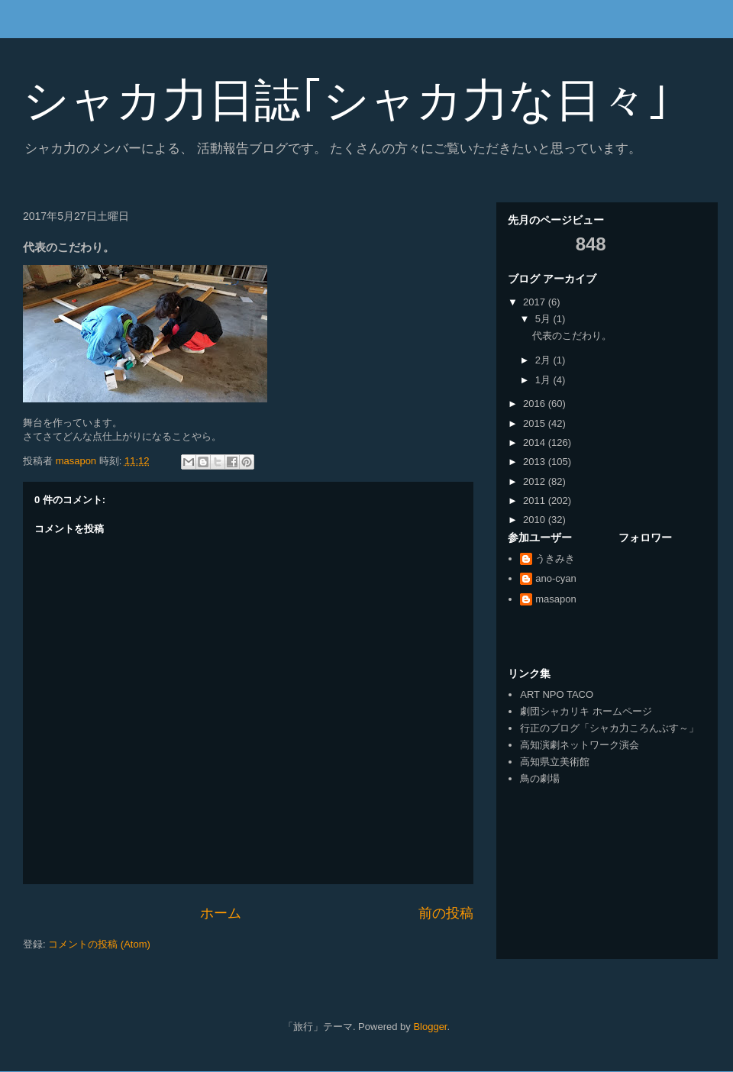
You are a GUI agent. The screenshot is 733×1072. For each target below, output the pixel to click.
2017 (535, 302)
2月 (544, 360)
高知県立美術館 (554, 761)
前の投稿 (445, 913)
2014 (535, 442)
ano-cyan (555, 578)
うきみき (555, 558)
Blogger (430, 1026)
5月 (544, 319)
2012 (535, 481)
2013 (535, 461)
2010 (535, 519)
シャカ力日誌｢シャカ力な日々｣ (346, 100)
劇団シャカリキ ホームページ (586, 711)
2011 (535, 500)
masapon (555, 599)
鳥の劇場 (540, 778)
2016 (535, 403)
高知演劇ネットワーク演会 (579, 745)
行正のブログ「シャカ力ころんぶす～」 (609, 728)
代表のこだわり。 (572, 335)
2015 (535, 423)
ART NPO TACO (556, 694)
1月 (544, 380)
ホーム (220, 913)
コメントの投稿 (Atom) (99, 944)
